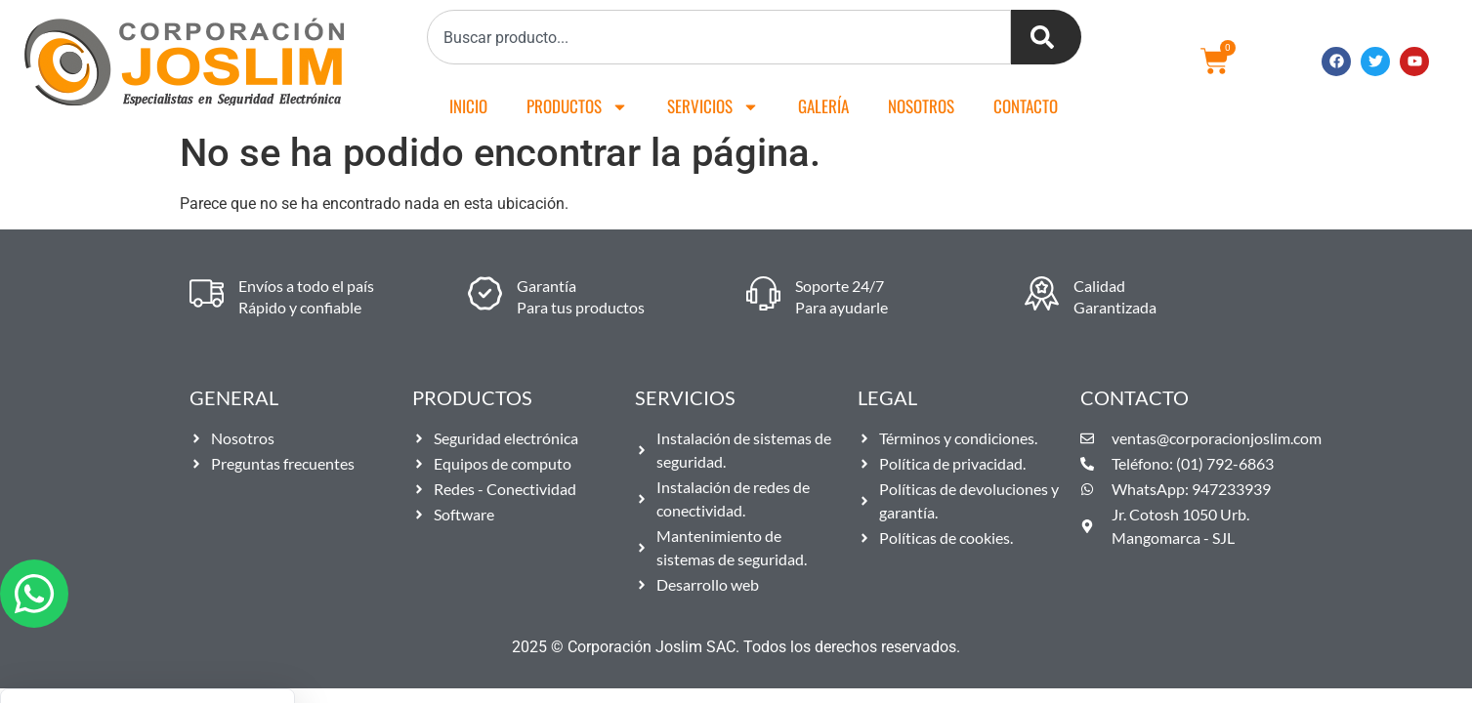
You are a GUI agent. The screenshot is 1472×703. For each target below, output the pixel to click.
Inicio (468, 106)
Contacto (1025, 106)
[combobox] (719, 37)
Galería (823, 106)
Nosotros (921, 106)
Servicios (713, 107)
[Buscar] (1046, 37)
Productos (577, 107)
